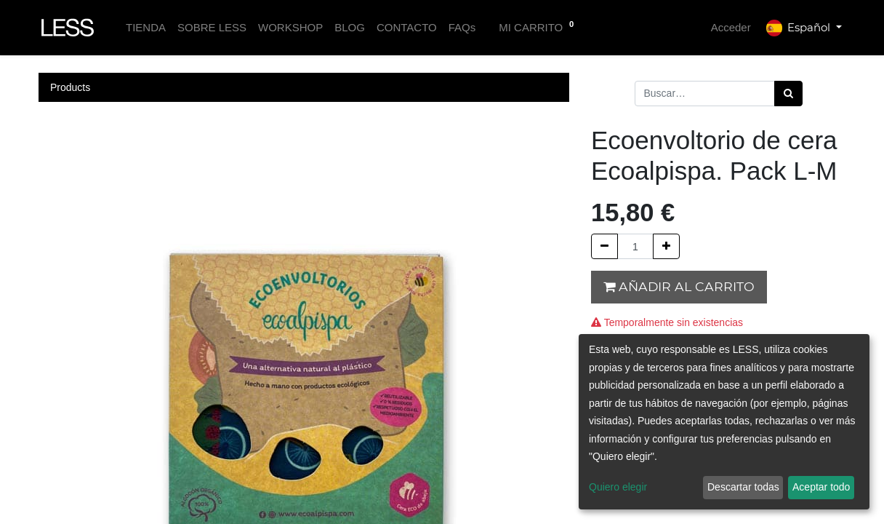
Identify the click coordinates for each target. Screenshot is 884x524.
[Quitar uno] (604, 246)
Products (70, 87)
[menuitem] (146, 28)
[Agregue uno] (666, 246)
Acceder (731, 27)
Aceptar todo (821, 487)
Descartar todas (743, 487)
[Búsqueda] (788, 93)
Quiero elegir (618, 487)
